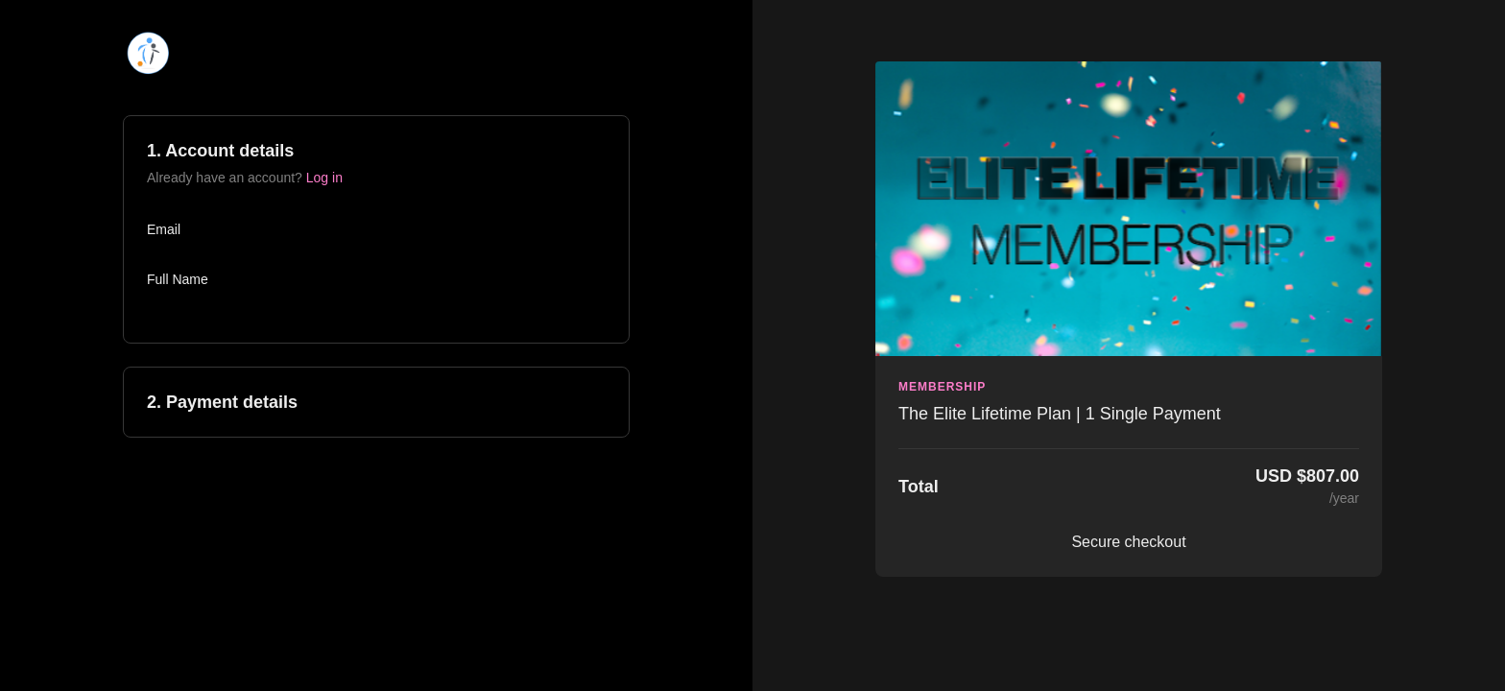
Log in (324, 177)
